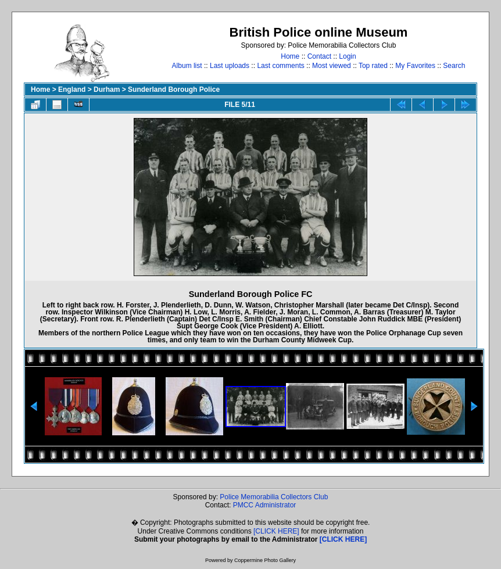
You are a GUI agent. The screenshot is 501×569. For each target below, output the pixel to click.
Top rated (373, 66)
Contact (319, 56)
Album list (187, 66)
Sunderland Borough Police (174, 89)
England (71, 89)
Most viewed (331, 66)
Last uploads (229, 66)
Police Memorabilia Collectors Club (274, 497)
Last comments (280, 66)
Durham (107, 89)
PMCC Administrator (264, 505)
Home (290, 56)
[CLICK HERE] (276, 531)
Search (454, 66)
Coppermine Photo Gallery (265, 560)
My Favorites (415, 66)
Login (347, 56)
